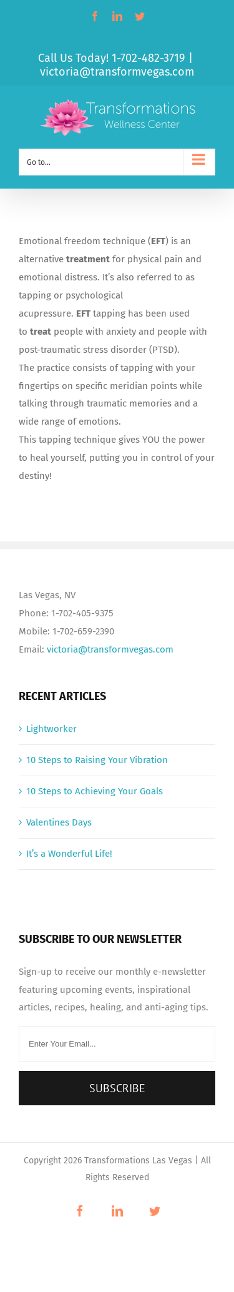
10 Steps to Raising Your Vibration (97, 760)
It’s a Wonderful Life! (69, 853)
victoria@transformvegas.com (117, 72)
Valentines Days (59, 822)
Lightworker (51, 728)
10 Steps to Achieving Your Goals (94, 791)
